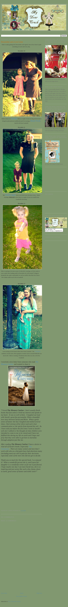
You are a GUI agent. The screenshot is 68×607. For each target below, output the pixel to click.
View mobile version (21, 596)
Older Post (39, 593)
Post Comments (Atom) (14, 601)
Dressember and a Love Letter (12, 42)
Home (21, 593)
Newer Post (4, 593)
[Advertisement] (16, 578)
